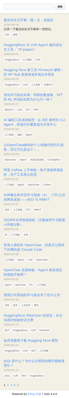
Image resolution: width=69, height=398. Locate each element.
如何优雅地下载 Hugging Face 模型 (31, 340)
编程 (19, 134)
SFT (28, 109)
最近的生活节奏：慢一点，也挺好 (28, 20)
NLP (7, 330)
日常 (7, 34)
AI (6, 235)
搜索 (60, 6)
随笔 (15, 34)
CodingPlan (54, 159)
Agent (29, 134)
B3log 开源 (34, 394)
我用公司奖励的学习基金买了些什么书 (32, 295)
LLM (38, 59)
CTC (28, 209)
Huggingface (12, 59)
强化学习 (9, 109)
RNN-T (37, 209)
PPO (36, 109)
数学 (36, 305)
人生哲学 (26, 305)
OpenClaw (10, 159)
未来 (26, 235)
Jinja (7, 375)
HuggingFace (12, 84)
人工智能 (27, 59)
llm (31, 285)
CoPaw (47, 184)
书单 (7, 305)
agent (8, 285)
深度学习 (48, 84)
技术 (15, 305)
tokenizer (45, 330)
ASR (7, 209)
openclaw (20, 285)
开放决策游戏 (37, 159)
